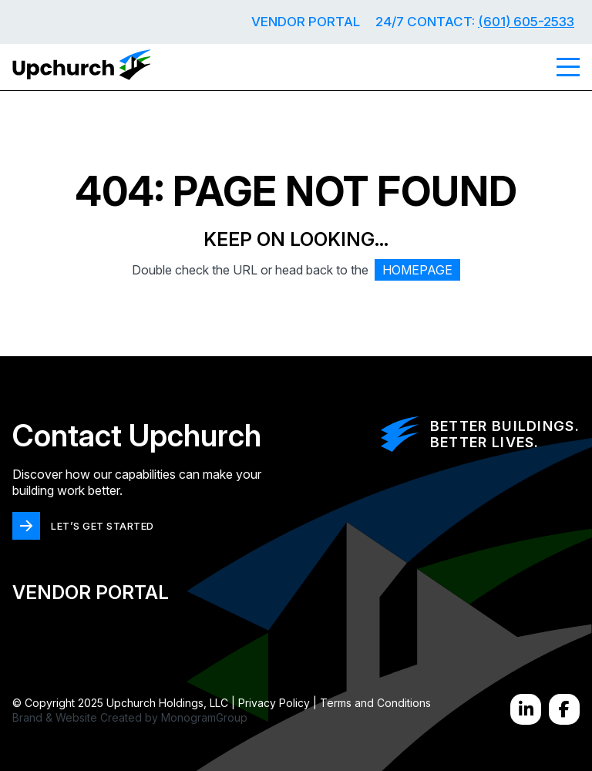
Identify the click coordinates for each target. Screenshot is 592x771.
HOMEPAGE (417, 270)
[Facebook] (564, 709)
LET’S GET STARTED (102, 526)
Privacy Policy (274, 702)
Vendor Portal (305, 21)
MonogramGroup (204, 717)
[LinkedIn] (525, 709)
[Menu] (568, 67)
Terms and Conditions (375, 702)
